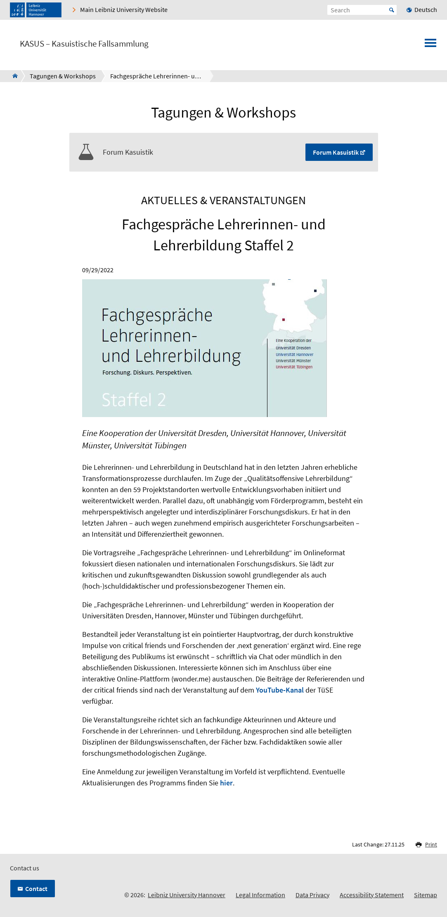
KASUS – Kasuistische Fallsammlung (84, 44)
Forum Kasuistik (336, 152)
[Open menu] (430, 45)
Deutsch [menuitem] (425, 9)
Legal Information (260, 895)
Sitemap (425, 895)
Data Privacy (312, 895)
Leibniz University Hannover (186, 895)
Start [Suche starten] (392, 10)
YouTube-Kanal (280, 690)
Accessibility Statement (372, 895)
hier (226, 782)
